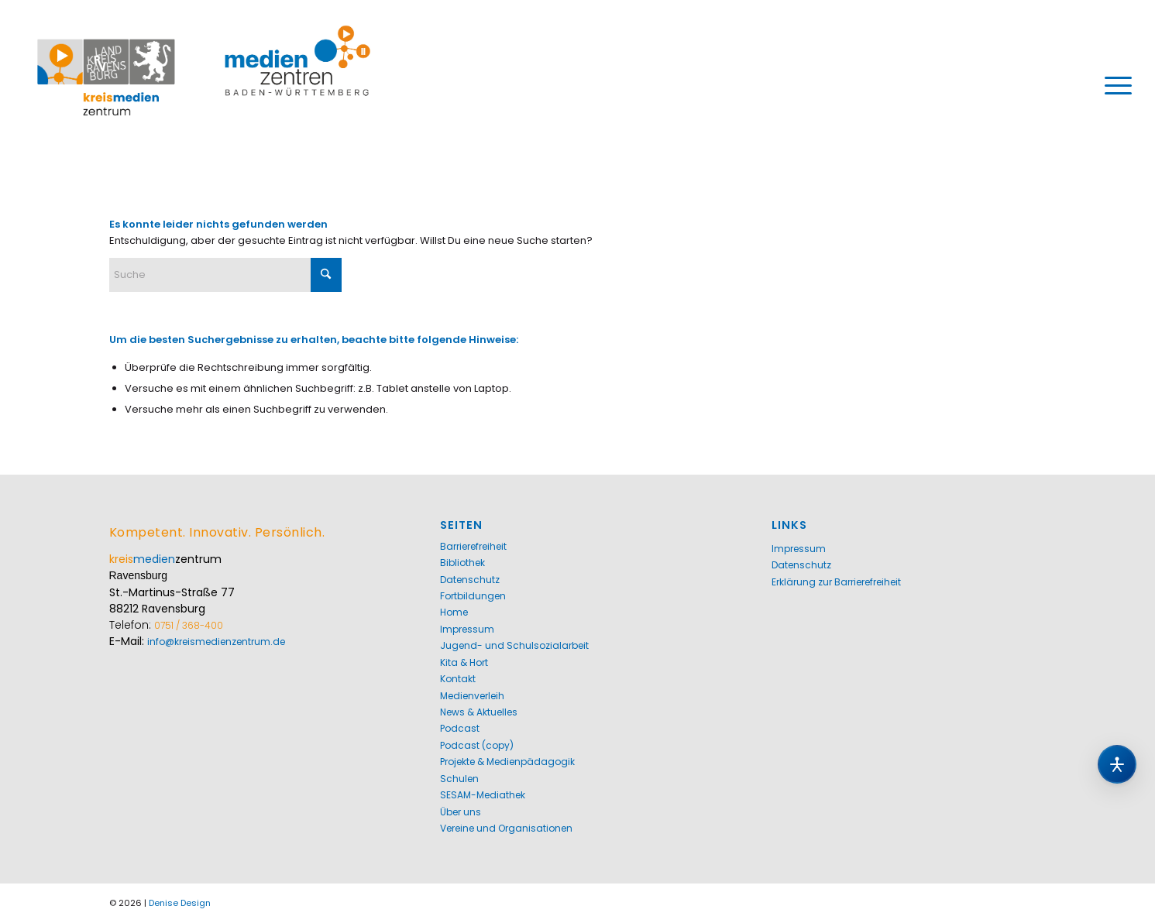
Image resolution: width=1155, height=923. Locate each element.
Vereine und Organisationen (506, 828)
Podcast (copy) (477, 745)
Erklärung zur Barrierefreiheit (836, 581)
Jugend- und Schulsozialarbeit (514, 645)
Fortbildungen (473, 595)
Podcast (460, 728)
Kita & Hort (464, 662)
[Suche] (225, 275)
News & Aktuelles (478, 712)
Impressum (467, 629)
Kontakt (458, 678)
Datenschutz (470, 579)
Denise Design (180, 903)
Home (454, 612)
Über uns (460, 811)
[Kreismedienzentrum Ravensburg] (204, 85)
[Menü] (1113, 85)
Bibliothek (462, 562)
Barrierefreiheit (473, 546)
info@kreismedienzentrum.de (216, 641)
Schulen (459, 778)
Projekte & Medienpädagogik (507, 761)
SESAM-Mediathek (482, 794)
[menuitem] (1113, 85)
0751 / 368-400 (188, 625)
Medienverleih (472, 695)
